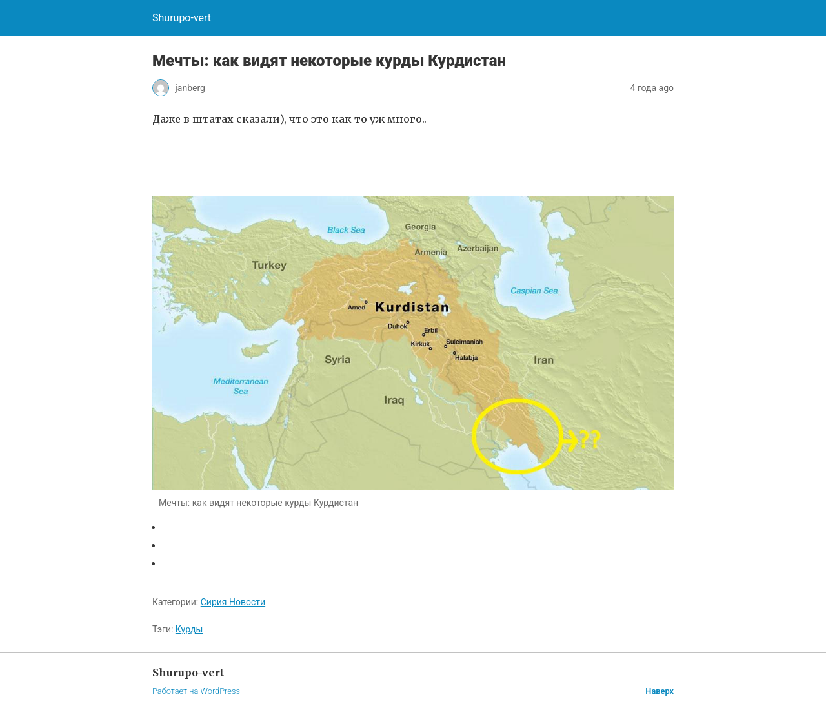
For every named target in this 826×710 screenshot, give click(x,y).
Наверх (659, 691)
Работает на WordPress (196, 691)
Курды (189, 629)
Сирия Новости (233, 602)
